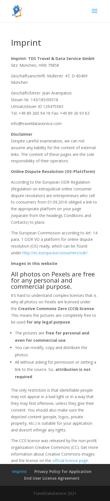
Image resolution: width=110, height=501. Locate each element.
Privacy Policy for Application (62, 471)
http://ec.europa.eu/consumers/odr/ (55, 252)
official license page (70, 460)
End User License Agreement (52, 478)
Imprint (19, 471)
